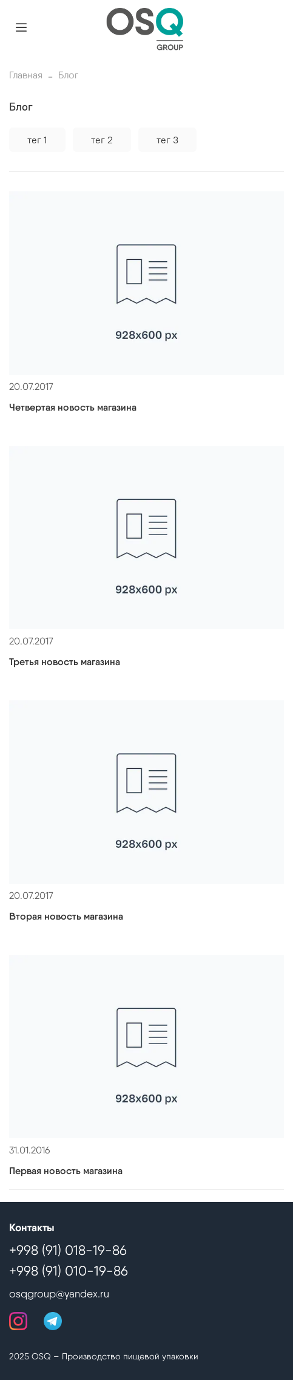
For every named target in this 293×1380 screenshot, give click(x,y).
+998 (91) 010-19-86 (68, 1271)
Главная (25, 75)
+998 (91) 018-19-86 (68, 1250)
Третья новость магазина (64, 662)
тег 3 (167, 140)
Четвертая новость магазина (72, 407)
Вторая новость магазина (66, 916)
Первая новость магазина (66, 1171)
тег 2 (102, 140)
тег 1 (37, 140)
